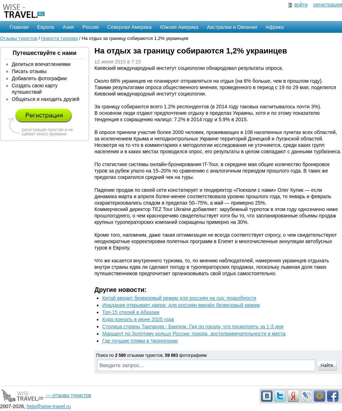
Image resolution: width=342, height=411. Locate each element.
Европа (45, 27)
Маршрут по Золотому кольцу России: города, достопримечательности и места (194, 333)
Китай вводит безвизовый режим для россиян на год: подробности (179, 298)
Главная (19, 27)
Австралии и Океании (232, 27)
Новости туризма (59, 38)
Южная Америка (179, 27)
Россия (90, 27)
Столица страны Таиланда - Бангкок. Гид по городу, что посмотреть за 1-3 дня (192, 326)
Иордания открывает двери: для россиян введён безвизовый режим (181, 305)
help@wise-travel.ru (49, 406)
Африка (275, 27)
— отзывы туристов (45, 395)
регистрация (327, 4)
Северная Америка (129, 27)
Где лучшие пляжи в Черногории (140, 341)
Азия (68, 27)
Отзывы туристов (18, 38)
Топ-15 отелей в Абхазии (130, 312)
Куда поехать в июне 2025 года (138, 319)
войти (300, 4)
